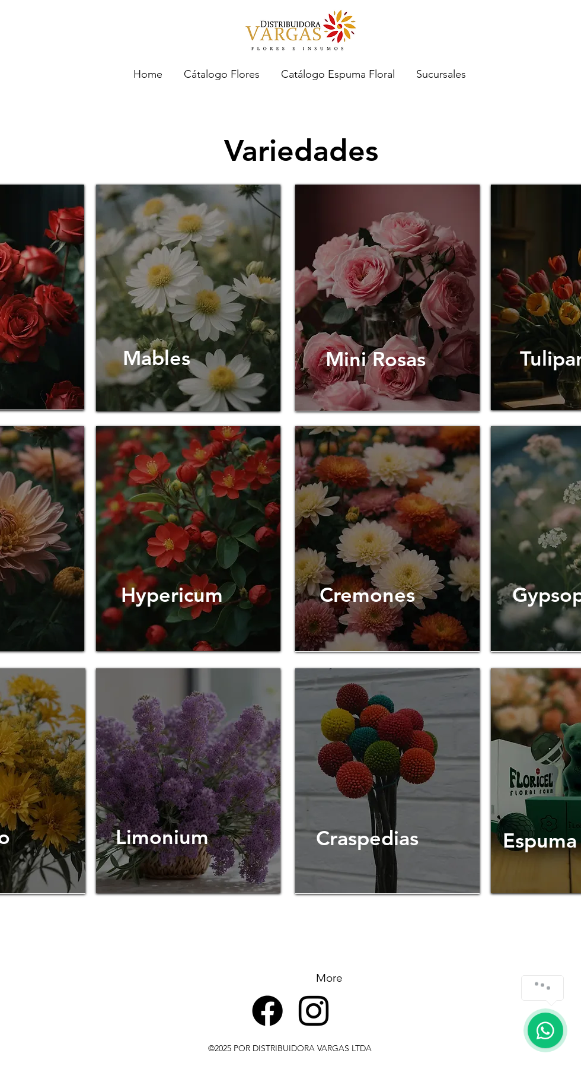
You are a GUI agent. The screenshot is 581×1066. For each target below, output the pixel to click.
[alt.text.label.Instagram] (313, 1011)
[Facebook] (267, 1011)
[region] (188, 298)
